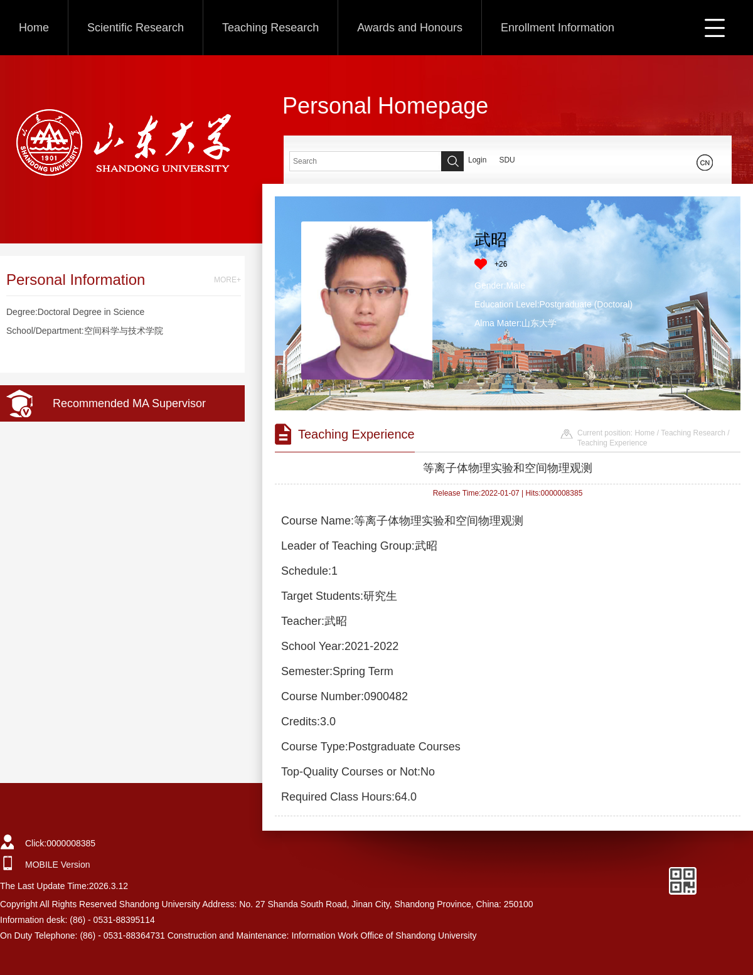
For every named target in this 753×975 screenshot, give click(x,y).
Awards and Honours (409, 27)
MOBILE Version (57, 865)
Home (34, 27)
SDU (507, 160)
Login (477, 160)
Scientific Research (135, 27)
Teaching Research (270, 27)
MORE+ (227, 279)
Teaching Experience (612, 443)
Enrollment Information (557, 27)
